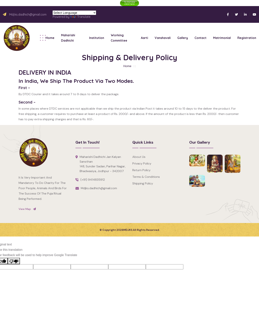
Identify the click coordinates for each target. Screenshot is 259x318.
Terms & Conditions (146, 177)
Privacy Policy (141, 163)
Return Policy (141, 170)
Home (50, 38)
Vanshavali (163, 38)
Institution (96, 38)
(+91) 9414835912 (92, 180)
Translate (80, 17)
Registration (246, 38)
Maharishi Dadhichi (68, 37)
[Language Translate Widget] (74, 12)
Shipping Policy (142, 183)
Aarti (144, 38)
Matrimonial (222, 38)
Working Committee (119, 37)
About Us (138, 157)
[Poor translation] (14, 261)
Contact (200, 38)
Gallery (182, 38)
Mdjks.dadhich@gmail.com (27, 14)
